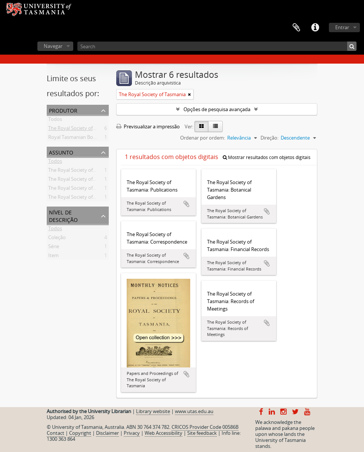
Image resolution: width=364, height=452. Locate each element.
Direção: (269, 137)
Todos (55, 120)
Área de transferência (296, 27)
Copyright (80, 433)
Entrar (342, 27)
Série (53, 247)
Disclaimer (107, 433)
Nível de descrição (63, 215)
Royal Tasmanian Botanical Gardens (87, 138)
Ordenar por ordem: (202, 137)
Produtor (63, 110)
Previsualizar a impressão (148, 126)
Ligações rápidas (315, 27)
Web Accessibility (163, 433)
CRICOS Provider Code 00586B (205, 427)
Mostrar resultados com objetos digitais (267, 157)
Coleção (57, 238)
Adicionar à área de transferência (186, 204)
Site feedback (202, 433)
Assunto (61, 152)
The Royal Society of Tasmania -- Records (93, 180)
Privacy (132, 433)
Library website (153, 411)
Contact (55, 433)
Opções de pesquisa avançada (216, 109)
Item (53, 256)
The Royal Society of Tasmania (81, 129)
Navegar (53, 46)
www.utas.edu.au (194, 411)
